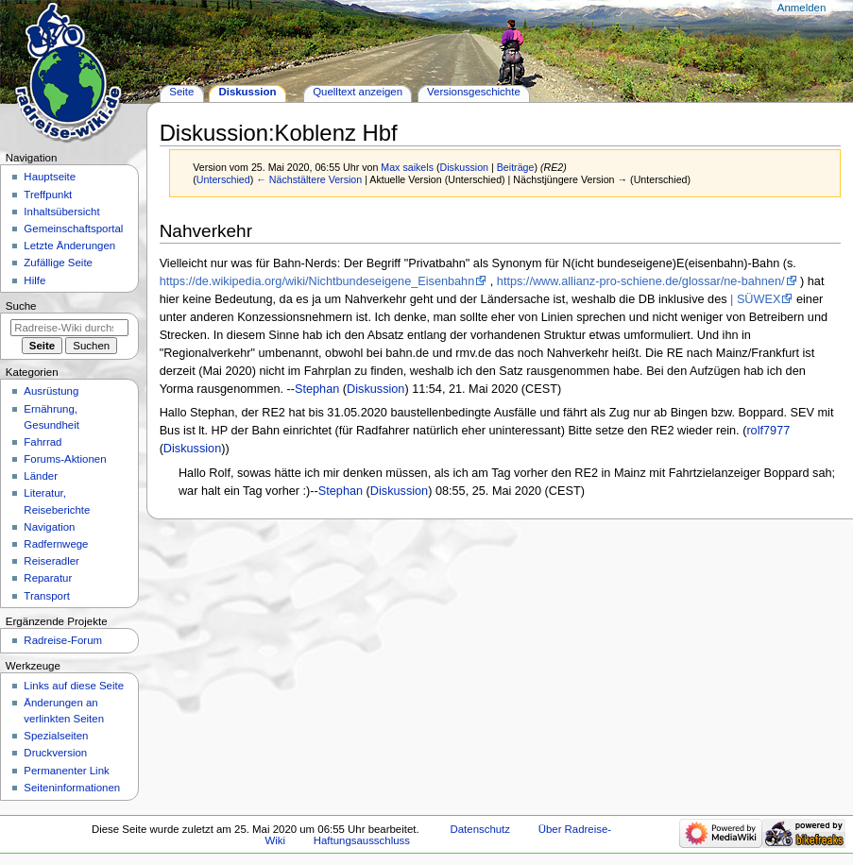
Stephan (317, 389)
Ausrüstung (51, 391)
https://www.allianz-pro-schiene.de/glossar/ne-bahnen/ (641, 281)
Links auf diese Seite (74, 685)
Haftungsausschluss (362, 840)
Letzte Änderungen (69, 245)
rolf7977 (768, 430)
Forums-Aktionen (65, 459)
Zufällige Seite (58, 262)
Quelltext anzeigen (357, 91)
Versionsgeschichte (473, 91)
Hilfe (34, 280)
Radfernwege (56, 544)
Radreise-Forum (63, 640)
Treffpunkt (48, 194)
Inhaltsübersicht (61, 211)
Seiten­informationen (72, 787)
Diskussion (464, 167)
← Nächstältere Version (309, 179)
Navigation (49, 527)
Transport (47, 596)
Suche (21, 306)
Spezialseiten (56, 735)
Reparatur (48, 578)
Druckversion (55, 752)
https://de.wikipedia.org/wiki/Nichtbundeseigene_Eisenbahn (317, 281)
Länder (41, 476)
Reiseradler (51, 561)
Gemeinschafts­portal (73, 228)
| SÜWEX (755, 299)
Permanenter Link (66, 770)
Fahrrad (42, 442)
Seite (181, 91)
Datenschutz (481, 829)
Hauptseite (50, 176)
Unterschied (223, 179)
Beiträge (516, 167)
